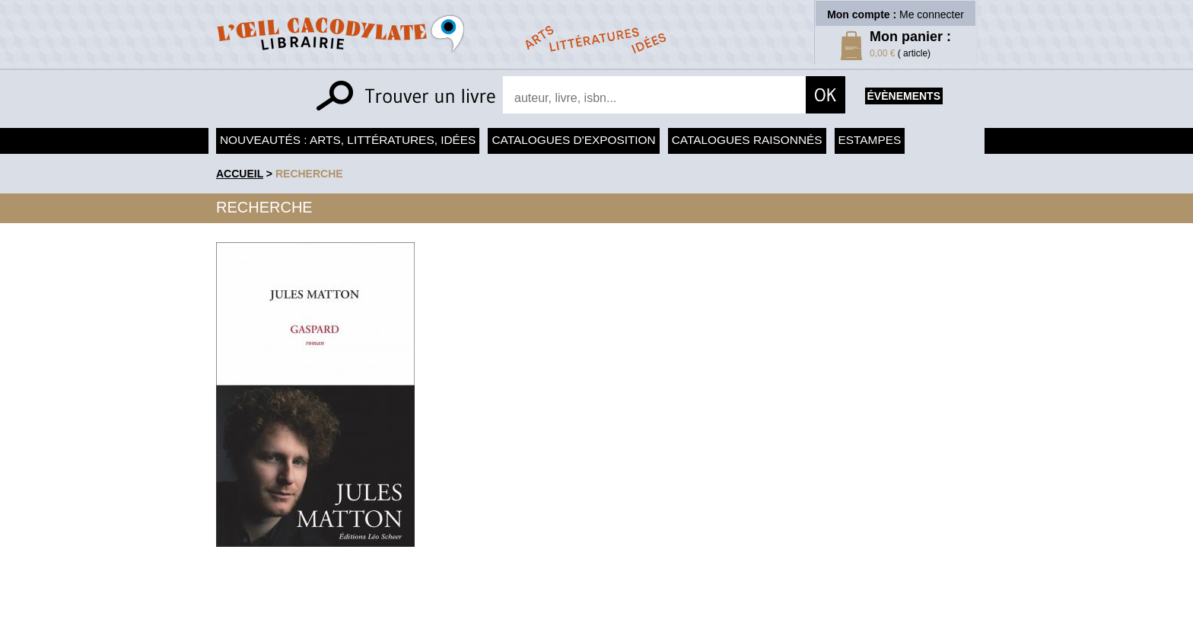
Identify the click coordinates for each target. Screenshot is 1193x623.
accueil (239, 174)
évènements (903, 96)
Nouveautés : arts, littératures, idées (348, 139)
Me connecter (931, 14)
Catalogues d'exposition (573, 139)
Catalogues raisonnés (747, 139)
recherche (309, 174)
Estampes (870, 139)
